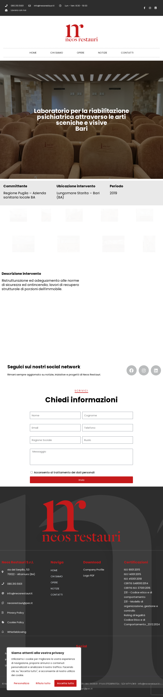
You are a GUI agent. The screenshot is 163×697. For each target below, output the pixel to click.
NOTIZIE (102, 52)
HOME (33, 52)
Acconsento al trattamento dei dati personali (64, 472)
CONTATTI (127, 52)
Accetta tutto (65, 683)
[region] (44, 668)
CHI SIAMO (56, 52)
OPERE (80, 52)
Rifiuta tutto (43, 683)
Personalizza (21, 683)
